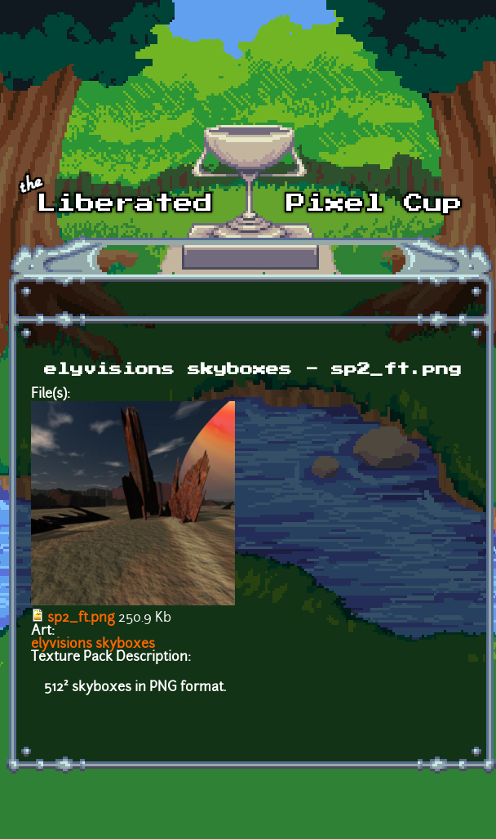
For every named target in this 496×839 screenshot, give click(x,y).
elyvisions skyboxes (93, 644)
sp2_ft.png (81, 618)
